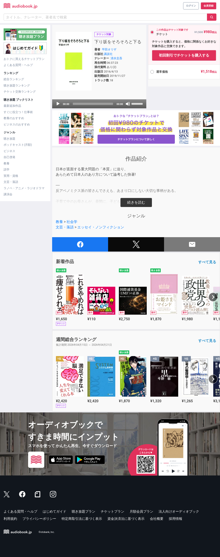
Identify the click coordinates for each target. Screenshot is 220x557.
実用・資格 (11, 175)
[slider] (93, 104)
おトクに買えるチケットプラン (24, 59)
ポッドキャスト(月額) (18, 144)
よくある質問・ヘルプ (18, 65)
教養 (6, 163)
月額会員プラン (141, 511)
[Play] (58, 104)
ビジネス (9, 151)
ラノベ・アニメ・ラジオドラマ (24, 188)
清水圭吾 (116, 58)
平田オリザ (109, 49)
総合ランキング (14, 79)
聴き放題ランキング (17, 85)
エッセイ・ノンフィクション (100, 227)
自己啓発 (9, 157)
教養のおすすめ (14, 118)
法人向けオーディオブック (179, 511)
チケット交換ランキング (20, 91)
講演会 (8, 194)
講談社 (108, 54)
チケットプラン (112, 511)
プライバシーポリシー (39, 519)
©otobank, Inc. (47, 532)
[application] (99, 103)
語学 (6, 169)
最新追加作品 (12, 105)
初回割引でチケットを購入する (184, 55)
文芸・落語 (11, 182)
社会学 (72, 222)
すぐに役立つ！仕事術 (18, 112)
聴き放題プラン (83, 511)
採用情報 (175, 519)
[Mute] (128, 104)
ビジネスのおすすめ (17, 124)
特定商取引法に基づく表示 (82, 519)
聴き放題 (9, 138)
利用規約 (10, 519)
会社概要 (156, 519)
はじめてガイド (54, 511)
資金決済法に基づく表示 (125, 519)
